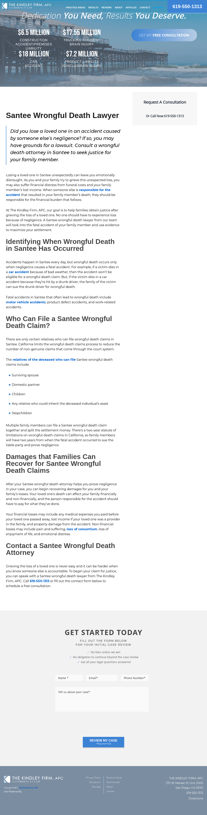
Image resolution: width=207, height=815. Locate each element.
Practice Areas (114, 777)
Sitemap (96, 786)
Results (94, 8)
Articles (131, 8)
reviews (107, 8)
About (109, 786)
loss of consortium (82, 529)
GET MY (164, 35)
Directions (196, 798)
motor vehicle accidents (26, 302)
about (118, 8)
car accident (19, 272)
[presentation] (85, 726)
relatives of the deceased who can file (44, 360)
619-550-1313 (187, 6)
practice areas (75, 8)
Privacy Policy (93, 777)
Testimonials (113, 782)
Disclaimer (95, 782)
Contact (145, 8)
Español (158, 8)
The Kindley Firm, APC (28, 788)
